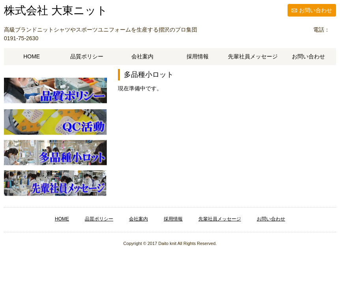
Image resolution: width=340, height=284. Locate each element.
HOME (31, 56)
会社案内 (142, 56)
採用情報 (198, 56)
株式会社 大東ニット (56, 10)
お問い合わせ (315, 10)
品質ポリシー (86, 56)
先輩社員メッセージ (253, 56)
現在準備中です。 (140, 88)
